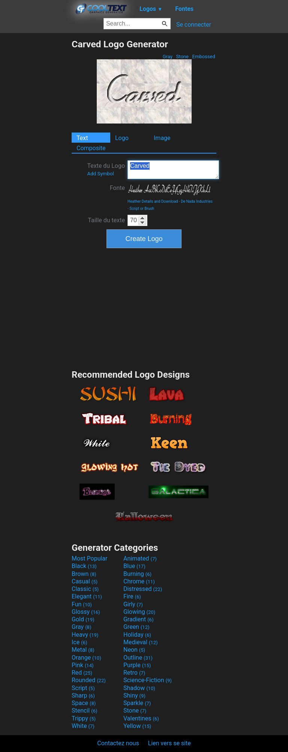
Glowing (139, 611)
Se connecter (193, 24)
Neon (134, 649)
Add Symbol (100, 173)
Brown (84, 573)
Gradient (138, 619)
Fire (132, 596)
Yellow (137, 725)
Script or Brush (141, 208)
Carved (173, 169)
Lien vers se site (169, 743)
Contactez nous (118, 743)
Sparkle (137, 703)
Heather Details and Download (153, 201)
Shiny (134, 695)
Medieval (140, 642)
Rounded (89, 680)
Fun (82, 604)
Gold (83, 619)
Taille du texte (106, 220)
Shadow (139, 688)
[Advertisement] (36, 151)
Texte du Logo (106, 169)
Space (84, 703)
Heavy (85, 634)
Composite (91, 148)
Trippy (84, 718)
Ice (79, 642)
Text (82, 138)
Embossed (203, 56)
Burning (137, 573)
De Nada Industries (197, 201)
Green (136, 626)
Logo (122, 138)
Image (162, 138)
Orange (86, 657)
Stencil (84, 710)
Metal (83, 649)
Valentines (141, 718)
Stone (182, 56)
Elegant (87, 596)
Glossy (86, 611)
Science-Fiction (147, 680)
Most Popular (90, 558)
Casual (85, 581)
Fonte (117, 187)
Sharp (83, 695)
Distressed (142, 588)
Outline (138, 657)
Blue (134, 566)
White (83, 725)
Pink (83, 665)
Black (84, 566)
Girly (133, 604)
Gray (168, 56)
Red (82, 672)
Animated (140, 558)
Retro (134, 672)
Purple (137, 665)
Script (83, 688)
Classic (85, 588)
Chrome (139, 581)
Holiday (137, 634)
